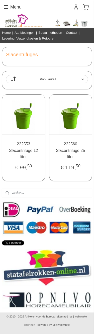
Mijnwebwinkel (61, 324)
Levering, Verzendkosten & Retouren (28, 38)
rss (70, 316)
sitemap (62, 316)
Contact (71, 33)
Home (6, 33)
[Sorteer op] (47, 79)
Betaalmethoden (50, 33)
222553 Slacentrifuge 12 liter (23, 150)
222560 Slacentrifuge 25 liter (70, 150)
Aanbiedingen (25, 33)
